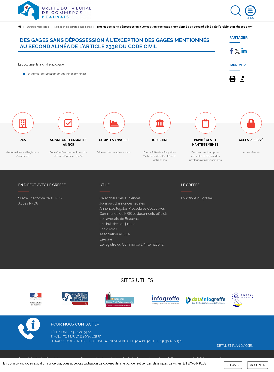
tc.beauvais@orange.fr (82, 336)
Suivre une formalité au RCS (40, 198)
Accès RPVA (28, 203)
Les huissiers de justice (117, 224)
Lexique (106, 239)
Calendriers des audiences (120, 198)
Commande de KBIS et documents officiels (134, 214)
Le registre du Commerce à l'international (132, 244)
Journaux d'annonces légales (122, 203)
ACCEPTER (257, 365)
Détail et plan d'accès (235, 345)
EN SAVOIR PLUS (194, 363)
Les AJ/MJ (108, 229)
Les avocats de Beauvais (119, 219)
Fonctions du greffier (197, 198)
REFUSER (232, 365)
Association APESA (115, 234)
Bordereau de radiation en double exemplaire (56, 74)
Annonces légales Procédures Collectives (132, 208)
